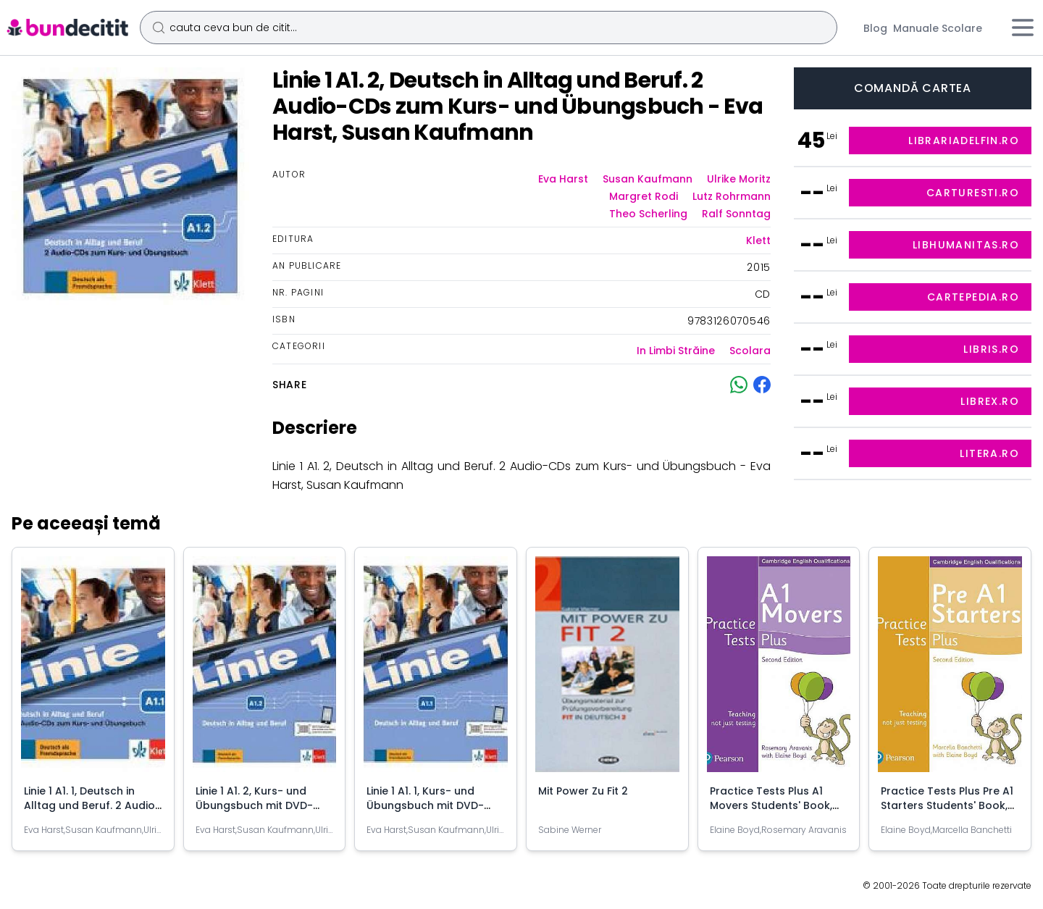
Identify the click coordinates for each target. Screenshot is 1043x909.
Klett (758, 240)
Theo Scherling (648, 213)
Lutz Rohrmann (731, 196)
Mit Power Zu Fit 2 (583, 791)
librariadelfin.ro (963, 140)
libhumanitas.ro (966, 245)
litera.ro (989, 453)
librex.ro (989, 401)
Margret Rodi (643, 196)
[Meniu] (1022, 27)
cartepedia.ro (973, 297)
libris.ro (991, 349)
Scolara (750, 350)
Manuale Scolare (937, 28)
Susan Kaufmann (647, 179)
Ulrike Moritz (739, 179)
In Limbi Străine (676, 350)
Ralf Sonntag (736, 213)
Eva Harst (563, 179)
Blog (875, 28)
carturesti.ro (972, 192)
